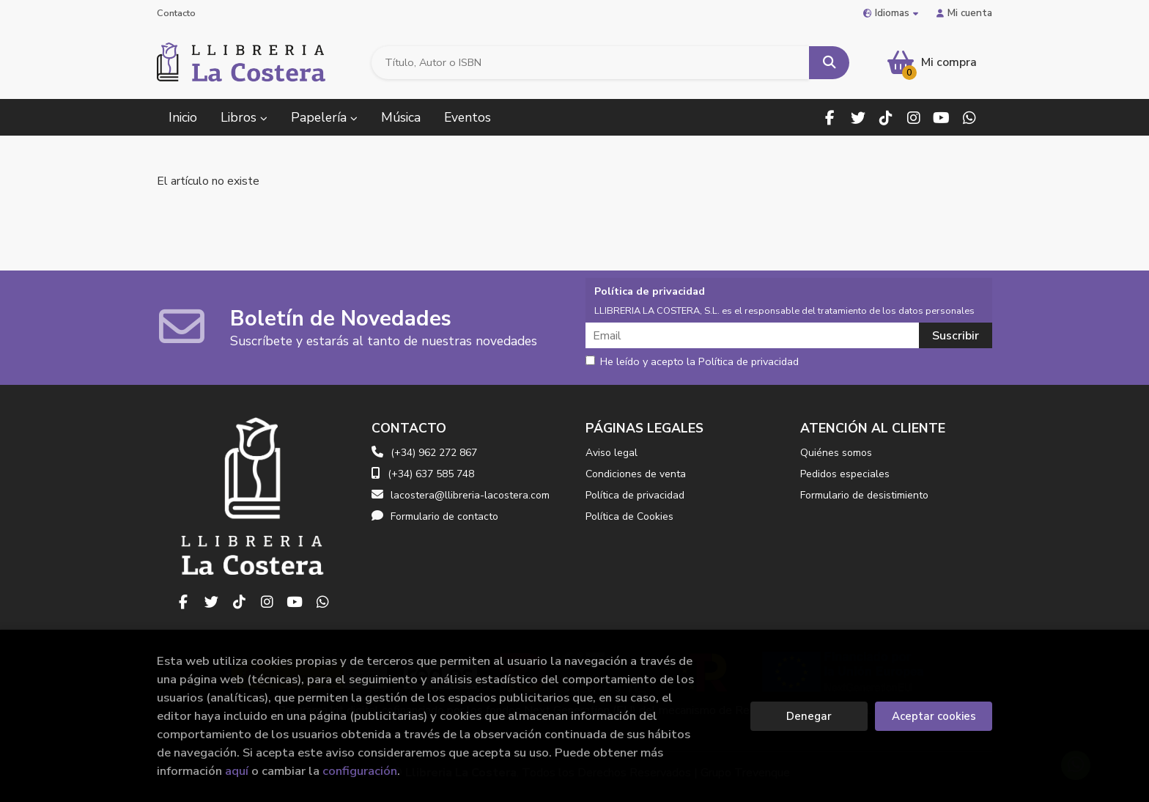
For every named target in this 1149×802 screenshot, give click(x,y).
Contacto (176, 13)
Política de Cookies (629, 516)
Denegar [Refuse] (809, 716)
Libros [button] (244, 117)
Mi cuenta (964, 13)
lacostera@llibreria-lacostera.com (461, 495)
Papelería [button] (324, 117)
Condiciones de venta (635, 474)
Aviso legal (611, 453)
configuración (359, 770)
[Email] (753, 335)
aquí (236, 770)
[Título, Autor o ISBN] (591, 62)
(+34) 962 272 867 (434, 453)
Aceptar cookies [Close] (934, 716)
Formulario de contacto (435, 516)
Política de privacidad (634, 495)
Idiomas (890, 13)
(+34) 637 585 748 (431, 474)
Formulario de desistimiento (864, 495)
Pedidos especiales (845, 474)
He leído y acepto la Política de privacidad (692, 362)
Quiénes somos (836, 453)
